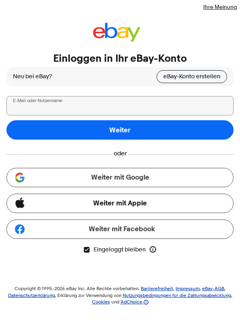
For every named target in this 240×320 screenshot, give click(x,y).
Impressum (187, 288)
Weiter (120, 130)
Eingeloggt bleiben (114, 249)
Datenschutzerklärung (31, 295)
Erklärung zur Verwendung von (90, 295)
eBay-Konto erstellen (191, 76)
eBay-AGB (213, 288)
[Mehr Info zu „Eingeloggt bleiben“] (153, 249)
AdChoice (134, 302)
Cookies (101, 302)
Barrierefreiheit (157, 288)
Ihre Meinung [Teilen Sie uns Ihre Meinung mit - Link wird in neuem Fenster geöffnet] (220, 7)
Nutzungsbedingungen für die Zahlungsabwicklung (177, 295)
